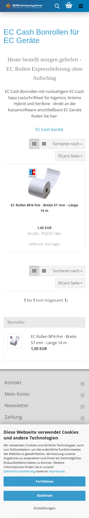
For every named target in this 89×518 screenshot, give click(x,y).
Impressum (57, 471)
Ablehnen (44, 495)
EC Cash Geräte (49, 129)
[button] (34, 144)
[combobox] (67, 144)
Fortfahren (44, 481)
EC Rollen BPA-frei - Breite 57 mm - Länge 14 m (44, 208)
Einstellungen (45, 508)
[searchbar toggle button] (57, 6)
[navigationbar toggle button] (81, 6)
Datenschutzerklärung (19, 471)
